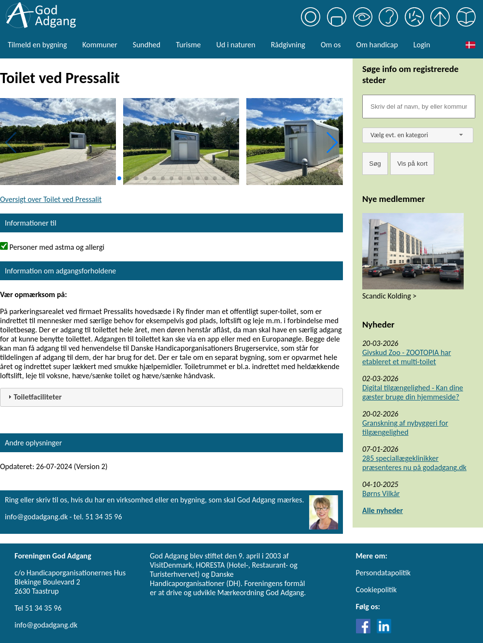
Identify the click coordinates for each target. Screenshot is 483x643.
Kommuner (99, 44)
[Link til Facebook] (365, 630)
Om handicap (377, 44)
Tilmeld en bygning (37, 44)
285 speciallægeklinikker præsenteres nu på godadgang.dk (414, 463)
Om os (331, 44)
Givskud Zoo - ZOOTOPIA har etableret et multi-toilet (406, 357)
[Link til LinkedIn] (384, 630)
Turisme (188, 44)
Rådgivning (288, 44)
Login (421, 44)
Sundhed (146, 44)
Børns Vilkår (381, 493)
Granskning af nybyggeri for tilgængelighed (405, 427)
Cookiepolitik (376, 589)
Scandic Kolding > (389, 295)
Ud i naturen (236, 44)
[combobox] (417, 135)
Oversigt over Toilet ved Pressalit (50, 199)
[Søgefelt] (418, 106)
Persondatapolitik (383, 572)
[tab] (171, 397)
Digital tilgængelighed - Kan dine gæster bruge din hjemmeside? (412, 392)
